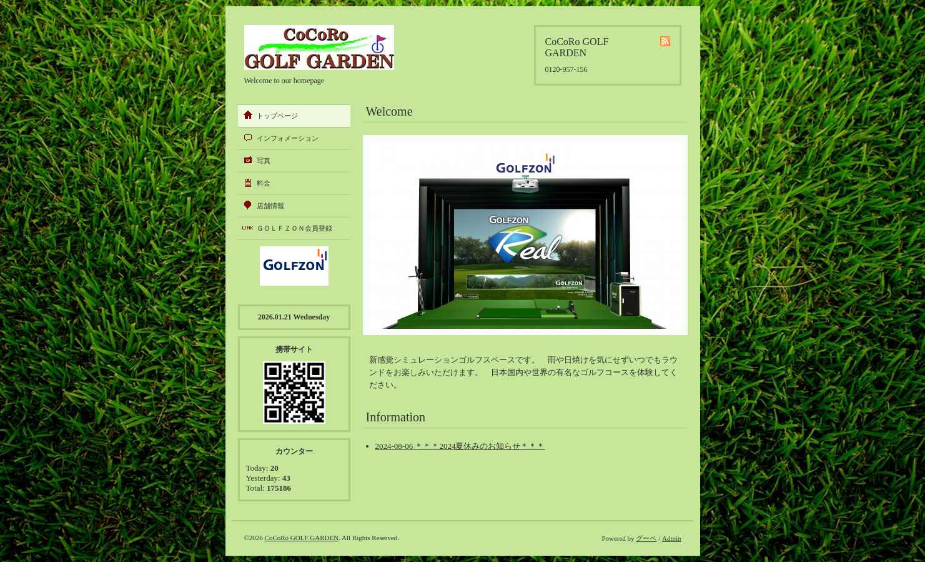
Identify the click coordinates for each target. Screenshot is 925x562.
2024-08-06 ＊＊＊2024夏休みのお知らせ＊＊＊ (460, 446)
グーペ (646, 538)
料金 (263, 183)
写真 (263, 160)
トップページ (277, 115)
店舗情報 (270, 205)
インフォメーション (288, 138)
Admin (671, 538)
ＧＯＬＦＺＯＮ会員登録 (294, 228)
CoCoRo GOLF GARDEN (302, 537)
